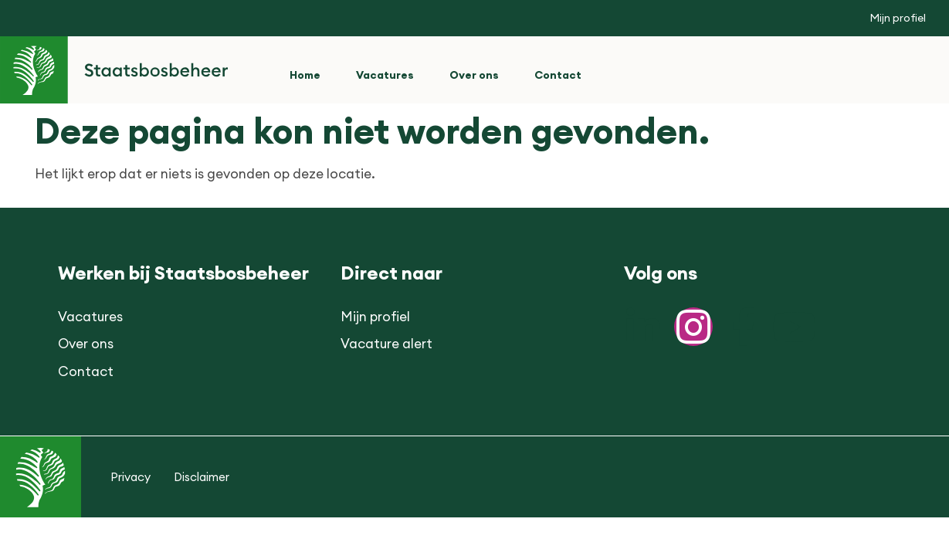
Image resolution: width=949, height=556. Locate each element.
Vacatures (385, 75)
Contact (557, 75)
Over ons (474, 75)
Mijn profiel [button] (897, 18)
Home (305, 75)
